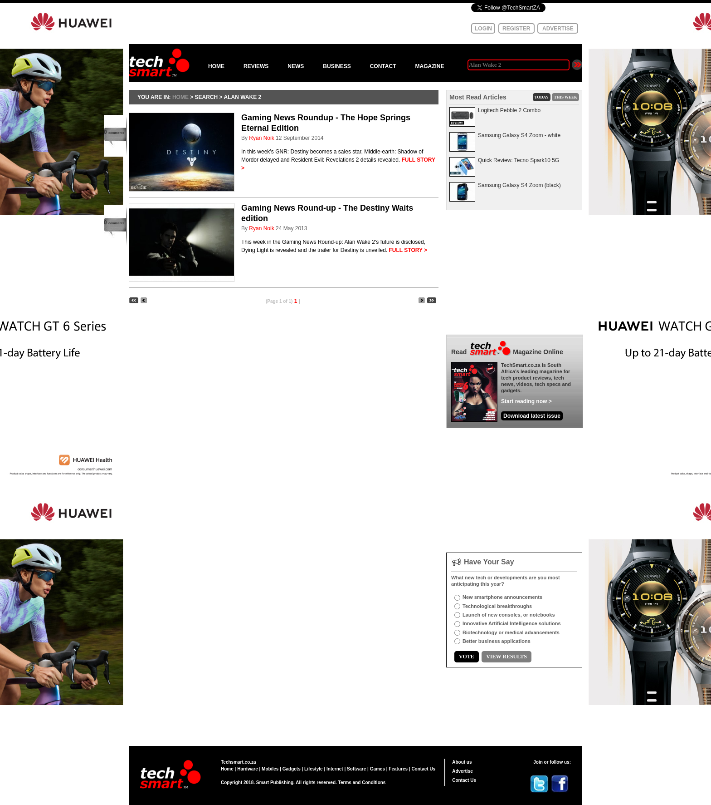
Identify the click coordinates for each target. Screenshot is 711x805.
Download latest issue (531, 416)
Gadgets (291, 768)
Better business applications (497, 641)
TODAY (542, 97)
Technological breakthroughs (497, 606)
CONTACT (383, 66)
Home (227, 768)
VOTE (466, 656)
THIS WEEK (565, 97)
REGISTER (516, 28)
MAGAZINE (429, 66)
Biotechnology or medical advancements (511, 632)
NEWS (295, 66)
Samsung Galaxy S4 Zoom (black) (519, 185)
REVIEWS (255, 66)
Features (398, 768)
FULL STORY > (408, 250)
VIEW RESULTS (506, 656)
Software (356, 768)
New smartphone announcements (502, 597)
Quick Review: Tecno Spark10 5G (518, 160)
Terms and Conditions (362, 782)
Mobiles (270, 768)
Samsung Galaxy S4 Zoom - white (519, 135)
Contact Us (423, 768)
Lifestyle (313, 768)
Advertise (462, 771)
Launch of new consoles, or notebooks (509, 614)
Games (377, 768)
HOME (216, 66)
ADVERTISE (558, 28)
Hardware (247, 768)
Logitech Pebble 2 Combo (509, 110)
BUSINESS (337, 66)
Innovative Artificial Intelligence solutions (512, 623)
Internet (334, 768)
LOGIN (483, 28)
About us (462, 762)
